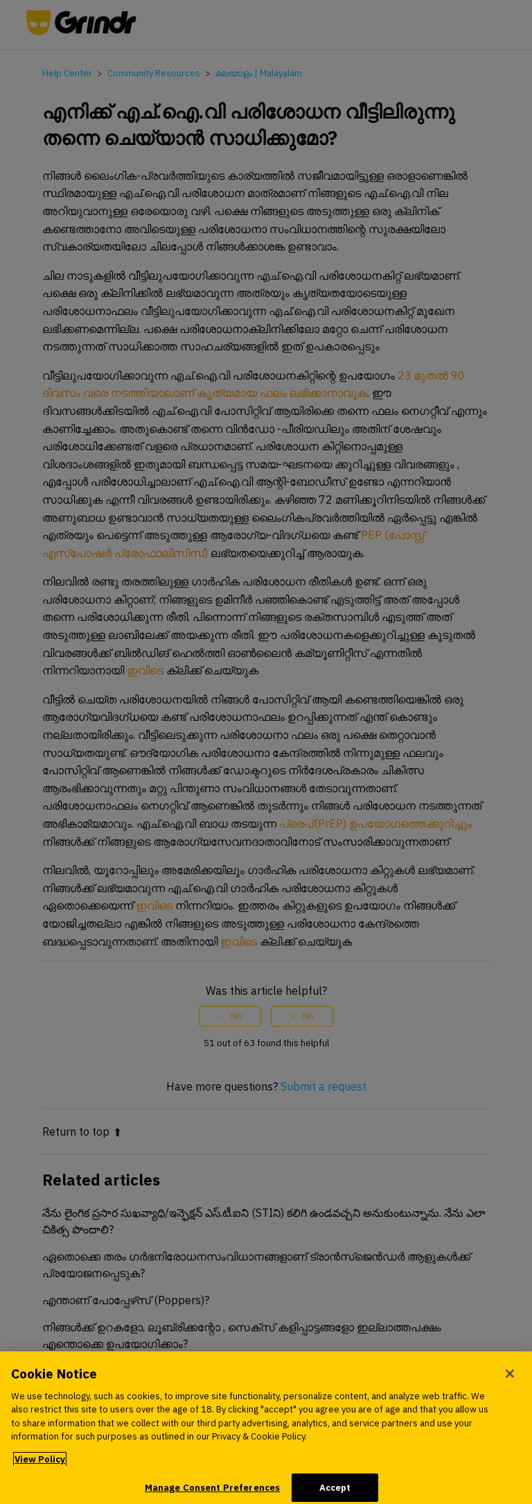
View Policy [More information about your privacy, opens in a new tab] (40, 1464)
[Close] (510, 1378)
